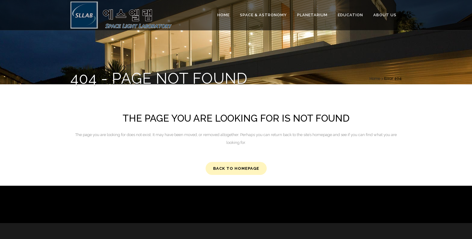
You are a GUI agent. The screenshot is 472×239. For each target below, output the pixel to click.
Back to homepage (236, 168)
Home (374, 78)
